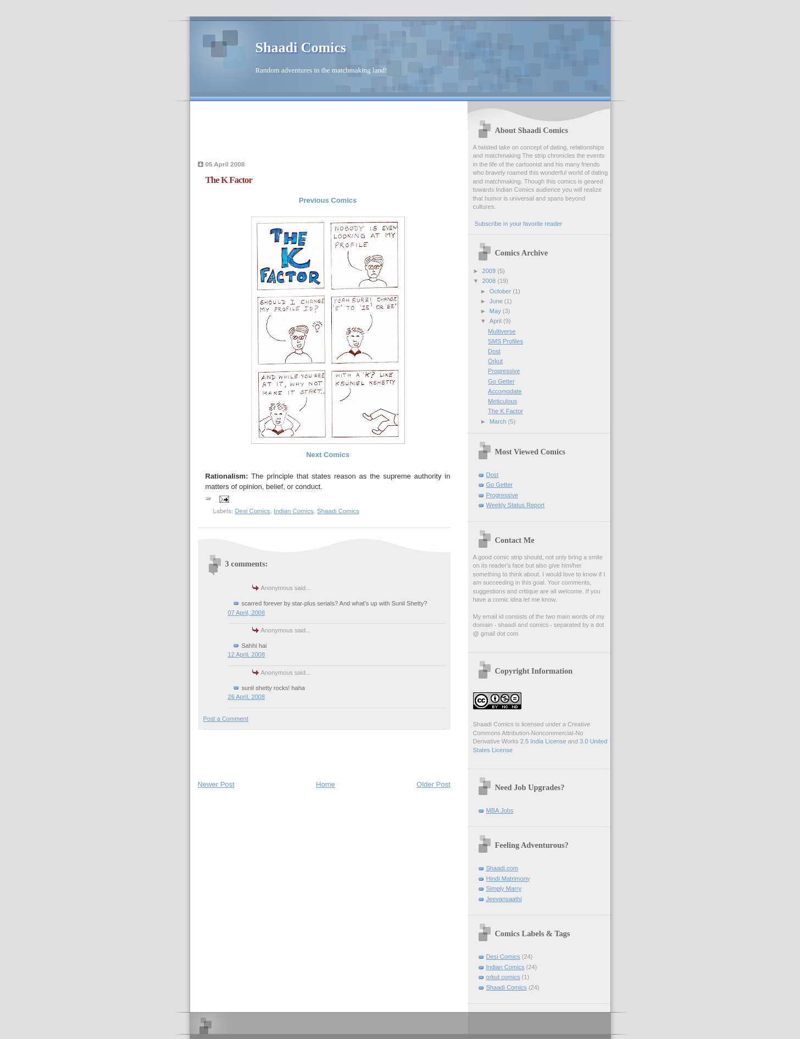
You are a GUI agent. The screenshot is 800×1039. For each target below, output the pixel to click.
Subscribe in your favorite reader (519, 223)
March (499, 421)
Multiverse (501, 331)
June (497, 301)
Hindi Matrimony (508, 878)
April (496, 321)
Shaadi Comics (300, 47)
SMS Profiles (505, 341)
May (496, 311)
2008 (490, 280)
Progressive (504, 371)
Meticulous (502, 401)
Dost (494, 351)
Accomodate (504, 391)
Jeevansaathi (504, 899)
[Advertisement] (326, 128)
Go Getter (501, 381)
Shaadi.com (502, 868)
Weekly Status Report (515, 505)
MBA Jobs (500, 810)
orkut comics (503, 977)
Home (325, 784)
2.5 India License (543, 741)
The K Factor (505, 411)
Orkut (495, 361)
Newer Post (216, 784)
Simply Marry (503, 888)
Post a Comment (225, 718)
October (501, 291)
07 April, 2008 (246, 612)
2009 (490, 271)
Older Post (433, 784)
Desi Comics (252, 511)
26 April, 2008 (246, 696)
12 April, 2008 (246, 654)
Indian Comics (293, 511)
